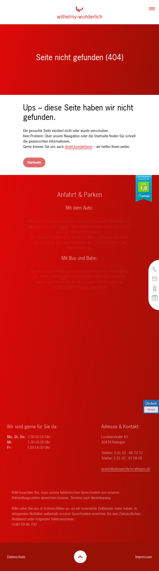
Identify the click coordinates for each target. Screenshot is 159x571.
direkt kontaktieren (79, 146)
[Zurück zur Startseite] (79, 13)
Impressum (143, 556)
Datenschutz (16, 556)
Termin (151, 409)
